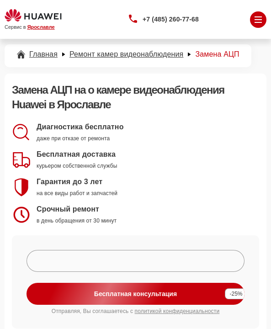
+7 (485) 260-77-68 (171, 19)
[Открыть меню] (258, 19)
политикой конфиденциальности (177, 311)
